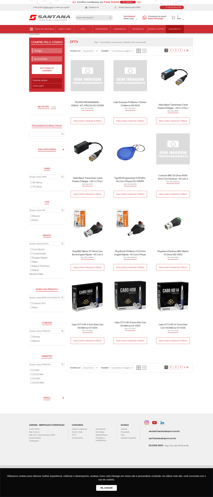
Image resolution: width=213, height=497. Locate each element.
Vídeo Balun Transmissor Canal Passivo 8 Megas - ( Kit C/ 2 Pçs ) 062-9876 (173, 107)
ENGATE (47, 235)
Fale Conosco (34, 432)
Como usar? (38, 86)
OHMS (47, 169)
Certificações (34, 441)
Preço (46, 398)
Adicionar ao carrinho (47, 69)
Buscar (111, 16)
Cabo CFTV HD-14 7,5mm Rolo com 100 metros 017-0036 (173, 326)
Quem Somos (34, 429)
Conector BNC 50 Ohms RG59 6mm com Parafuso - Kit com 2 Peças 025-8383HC (173, 177)
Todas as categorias (44, 29)
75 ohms (36, 187)
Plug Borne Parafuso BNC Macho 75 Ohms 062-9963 (173, 253)
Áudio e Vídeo (65, 29)
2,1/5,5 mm (36, 374)
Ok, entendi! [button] (106, 488)
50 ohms (36, 182)
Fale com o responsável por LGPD (42, 435)
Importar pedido (40, 80)
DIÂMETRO (47, 356)
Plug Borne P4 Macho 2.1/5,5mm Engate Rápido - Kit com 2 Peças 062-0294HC (130, 253)
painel (34, 270)
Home (31, 34)
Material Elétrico (156, 29)
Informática (138, 29)
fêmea (35, 337)
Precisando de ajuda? (157, 18)
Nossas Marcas (35, 438)
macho (35, 341)
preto (34, 220)
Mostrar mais (36, 274)
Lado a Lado (138, 51)
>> (187, 50)
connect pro (38, 303)
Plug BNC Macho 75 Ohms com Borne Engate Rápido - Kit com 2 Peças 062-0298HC (87, 253)
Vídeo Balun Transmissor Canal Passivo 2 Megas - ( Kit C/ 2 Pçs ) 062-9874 (87, 180)
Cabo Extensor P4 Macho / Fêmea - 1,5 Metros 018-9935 (130, 104)
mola (34, 262)
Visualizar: (105, 51)
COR (47, 202)
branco (35, 216)
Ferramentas (120, 29)
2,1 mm (34, 370)
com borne (37, 249)
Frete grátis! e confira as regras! (51, 7)
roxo (33, 307)
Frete (123, 435)
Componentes (101, 29)
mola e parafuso (40, 266)
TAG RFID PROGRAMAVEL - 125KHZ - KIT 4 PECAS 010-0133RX (87, 104)
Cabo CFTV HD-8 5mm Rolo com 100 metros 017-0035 (130, 324)
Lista (144, 51)
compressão (38, 253)
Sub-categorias (47, 149)
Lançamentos (174, 29)
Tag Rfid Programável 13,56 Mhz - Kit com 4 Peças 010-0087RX (130, 179)
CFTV (83, 29)
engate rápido (39, 258)
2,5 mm (35, 378)
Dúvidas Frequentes (128, 438)
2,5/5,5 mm (37, 383)
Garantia (124, 429)
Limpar (53, 107)
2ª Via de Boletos (173, 7)
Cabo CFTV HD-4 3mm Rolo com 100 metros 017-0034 (87, 326)
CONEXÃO (47, 323)
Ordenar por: (75, 51)
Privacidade (125, 432)
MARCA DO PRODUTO (47, 289)
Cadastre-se (94, 7)
